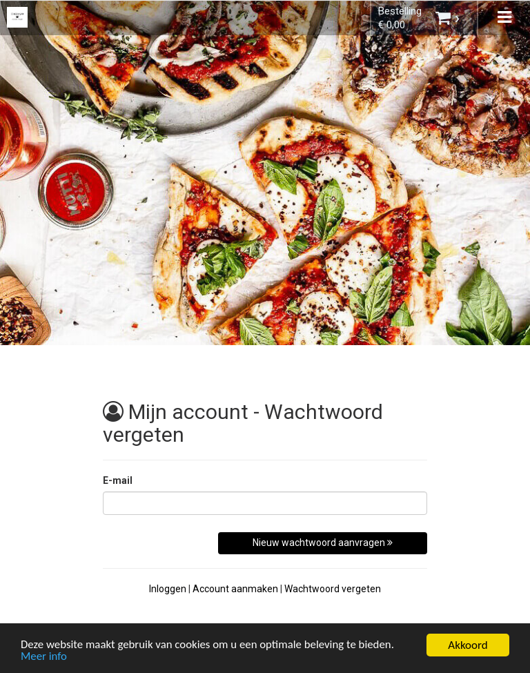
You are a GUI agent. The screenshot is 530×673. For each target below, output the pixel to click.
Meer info (44, 658)
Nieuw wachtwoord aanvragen (323, 542)
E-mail (117, 480)
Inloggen (167, 588)
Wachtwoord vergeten (332, 588)
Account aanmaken (235, 588)
